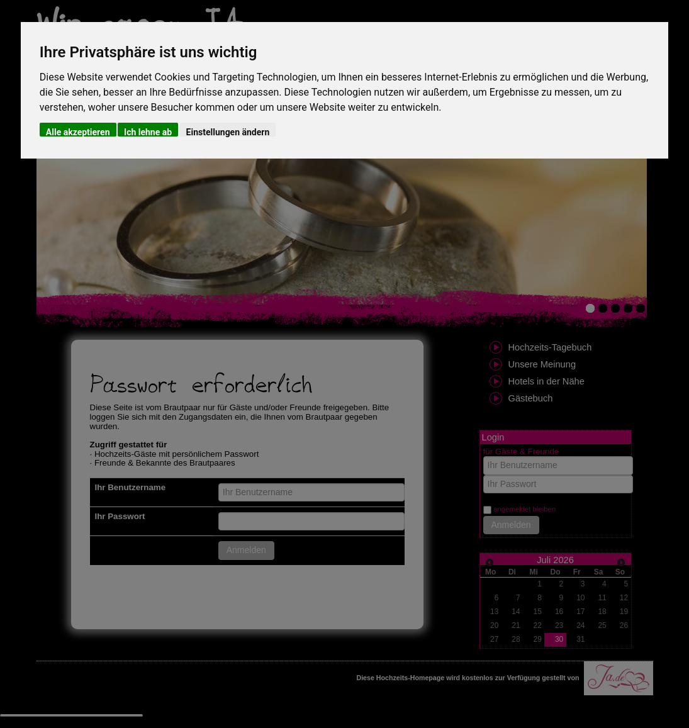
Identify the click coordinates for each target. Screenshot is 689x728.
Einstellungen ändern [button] (228, 132)
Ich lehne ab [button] (148, 132)
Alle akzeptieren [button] (78, 132)
